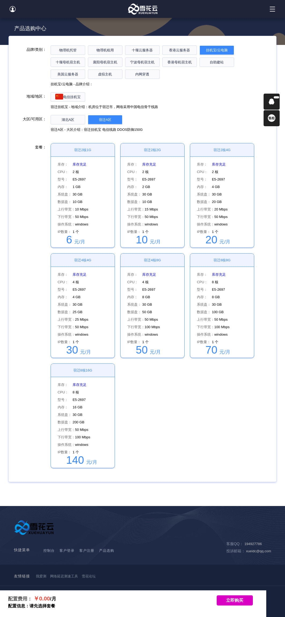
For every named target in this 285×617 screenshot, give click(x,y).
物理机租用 (105, 50)
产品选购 (106, 551)
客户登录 (66, 551)
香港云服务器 (179, 50)
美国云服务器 (67, 74)
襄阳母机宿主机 (105, 62)
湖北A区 (68, 120)
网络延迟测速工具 (64, 576)
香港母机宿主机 (179, 62)
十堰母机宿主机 (68, 62)
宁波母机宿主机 (142, 62)
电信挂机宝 (68, 97)
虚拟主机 (105, 74)
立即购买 (234, 600)
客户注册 (86, 551)
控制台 (49, 551)
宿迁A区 (105, 120)
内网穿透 (142, 74)
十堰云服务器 (142, 50)
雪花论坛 (89, 576)
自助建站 (217, 62)
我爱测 (41, 576)
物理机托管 (68, 50)
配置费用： (20, 598)
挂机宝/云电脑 (217, 50)
